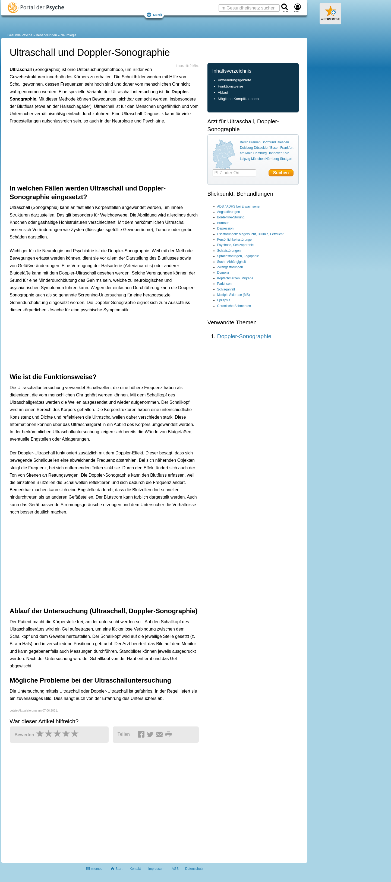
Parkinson (224, 284)
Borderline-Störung (231, 217)
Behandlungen (46, 35)
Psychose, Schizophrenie (235, 245)
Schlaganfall (226, 289)
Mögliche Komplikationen (238, 99)
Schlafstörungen (229, 251)
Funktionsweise (230, 86)
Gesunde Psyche (20, 35)
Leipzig (245, 159)
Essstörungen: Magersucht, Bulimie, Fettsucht (250, 234)
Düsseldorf (261, 148)
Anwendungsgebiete (234, 80)
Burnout (223, 223)
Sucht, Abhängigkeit (231, 262)
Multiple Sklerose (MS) (233, 295)
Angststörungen (228, 212)
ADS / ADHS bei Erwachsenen (239, 206)
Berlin (244, 142)
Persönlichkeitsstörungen (235, 239)
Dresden (283, 142)
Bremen (255, 142)
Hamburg (260, 153)
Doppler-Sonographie (244, 336)
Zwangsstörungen (230, 267)
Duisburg (246, 148)
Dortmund (268, 142)
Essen (274, 148)
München (257, 159)
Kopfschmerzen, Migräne (235, 278)
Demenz (223, 272)
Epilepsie (224, 300)
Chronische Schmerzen (234, 306)
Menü (154, 14)
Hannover (275, 153)
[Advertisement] (94, 153)
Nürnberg (272, 159)
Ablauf (223, 93)
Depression (225, 228)
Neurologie (68, 35)
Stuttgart (286, 159)
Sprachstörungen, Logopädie (238, 256)
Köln (286, 153)
